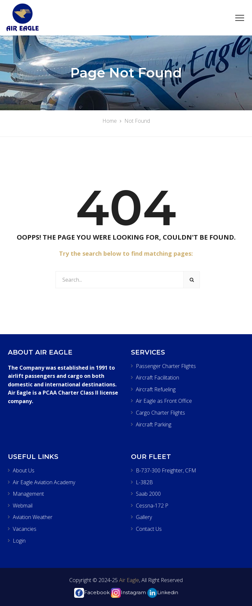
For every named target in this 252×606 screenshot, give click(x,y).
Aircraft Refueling (156, 389)
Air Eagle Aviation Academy (44, 482)
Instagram (128, 592)
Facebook (92, 592)
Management (28, 493)
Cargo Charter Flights (160, 412)
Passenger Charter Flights (166, 366)
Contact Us (149, 528)
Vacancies (24, 528)
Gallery (144, 517)
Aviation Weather (32, 517)
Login (19, 540)
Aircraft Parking (153, 424)
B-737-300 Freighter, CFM (166, 470)
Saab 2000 (148, 493)
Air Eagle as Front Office (164, 400)
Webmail (22, 505)
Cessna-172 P (152, 505)
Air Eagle (128, 580)
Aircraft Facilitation (157, 377)
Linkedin (162, 592)
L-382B (144, 482)
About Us (23, 470)
